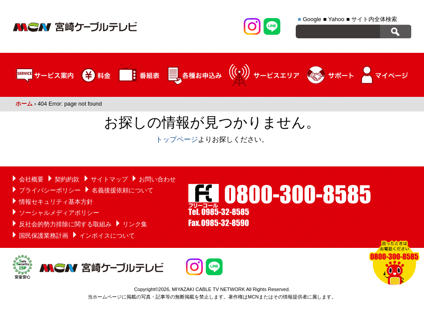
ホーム (24, 103)
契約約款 (67, 179)
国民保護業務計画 (43, 235)
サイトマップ (109, 179)
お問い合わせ (157, 179)
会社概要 (31, 179)
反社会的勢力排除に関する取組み (65, 224)
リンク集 (135, 224)
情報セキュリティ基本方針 (56, 201)
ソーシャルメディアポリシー (59, 212)
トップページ (177, 139)
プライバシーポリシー (50, 190)
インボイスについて (107, 235)
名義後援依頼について (122, 190)
